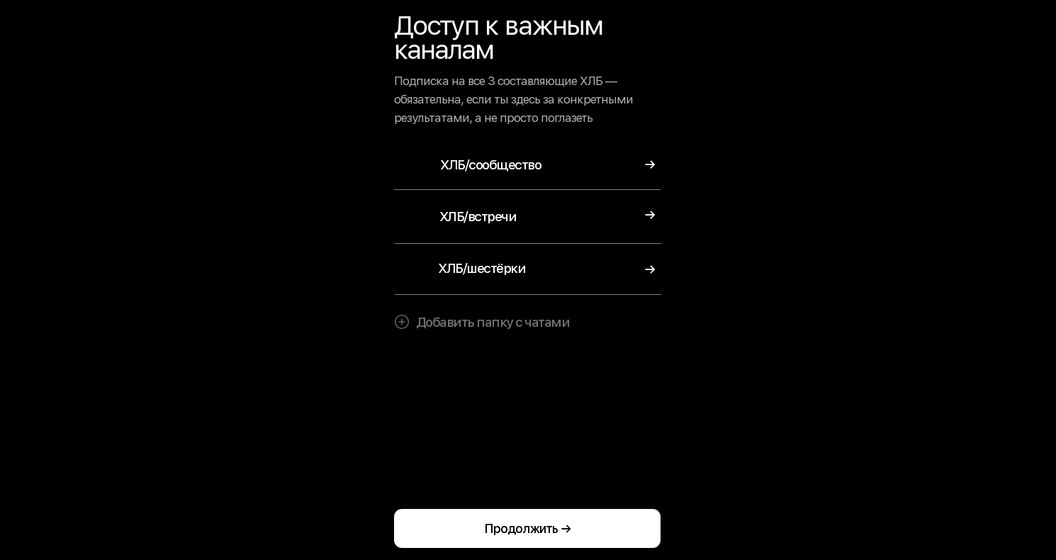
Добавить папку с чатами (493, 322)
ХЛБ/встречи (478, 216)
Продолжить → (527, 528)
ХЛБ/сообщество (490, 165)
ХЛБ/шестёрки (481, 268)
